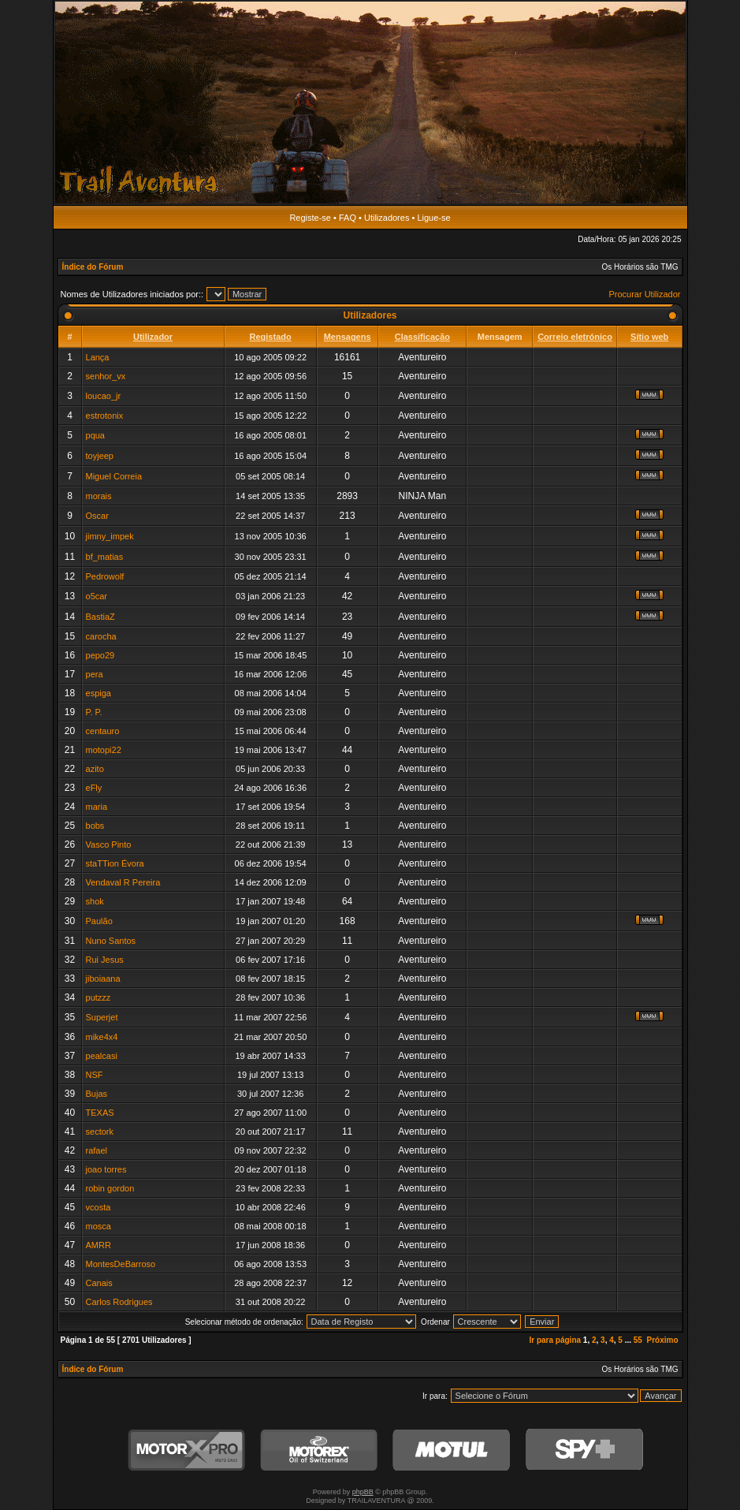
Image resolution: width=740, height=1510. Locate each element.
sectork (99, 1131)
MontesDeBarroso (121, 1264)
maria (97, 806)
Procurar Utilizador (644, 294)
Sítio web (649, 336)
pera (94, 674)
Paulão (99, 921)
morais (99, 496)
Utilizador (153, 336)
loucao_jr (103, 396)
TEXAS (100, 1112)
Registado (271, 336)
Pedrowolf (105, 576)
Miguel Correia (114, 476)
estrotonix (105, 415)
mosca (98, 1226)
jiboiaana (103, 978)
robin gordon (110, 1188)
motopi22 (103, 750)
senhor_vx (106, 376)
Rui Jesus (105, 959)
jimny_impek (110, 536)
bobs (95, 825)
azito (95, 769)
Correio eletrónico (574, 336)
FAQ (347, 217)
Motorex (319, 1450)
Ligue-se (433, 217)
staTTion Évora (115, 863)
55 (638, 1340)
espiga (98, 693)
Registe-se (310, 217)
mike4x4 (102, 1037)
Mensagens (347, 336)
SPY (584, 1450)
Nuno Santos (111, 940)
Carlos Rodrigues (119, 1302)
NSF (94, 1074)
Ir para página (555, 1340)
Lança (98, 357)
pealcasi (101, 1056)
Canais (99, 1283)
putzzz (98, 997)
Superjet (102, 1017)
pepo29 (100, 655)
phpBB (363, 1492)
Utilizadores (386, 217)
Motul (451, 1450)
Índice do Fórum (93, 267)
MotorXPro (187, 1450)
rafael (97, 1150)
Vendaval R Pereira (123, 882)
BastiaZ (100, 616)
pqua (95, 435)
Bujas (97, 1093)
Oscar (97, 515)
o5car (97, 596)
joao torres (106, 1169)
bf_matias (105, 556)
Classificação (422, 336)
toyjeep (99, 455)
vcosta (98, 1207)
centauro (103, 731)
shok (95, 901)
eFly (94, 787)
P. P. (94, 712)
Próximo (662, 1340)
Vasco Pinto (109, 844)
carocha (101, 636)
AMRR (98, 1245)
